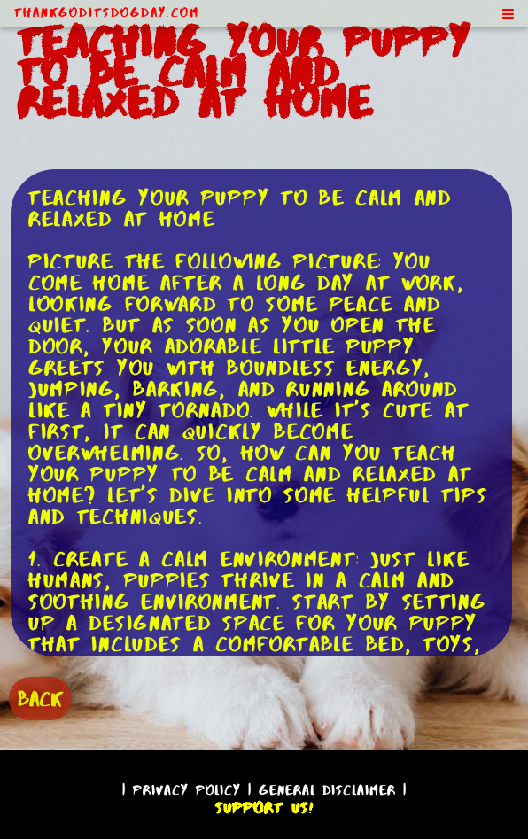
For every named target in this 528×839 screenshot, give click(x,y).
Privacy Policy (187, 789)
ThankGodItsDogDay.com (106, 12)
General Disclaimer (327, 789)
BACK (40, 698)
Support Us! (264, 808)
